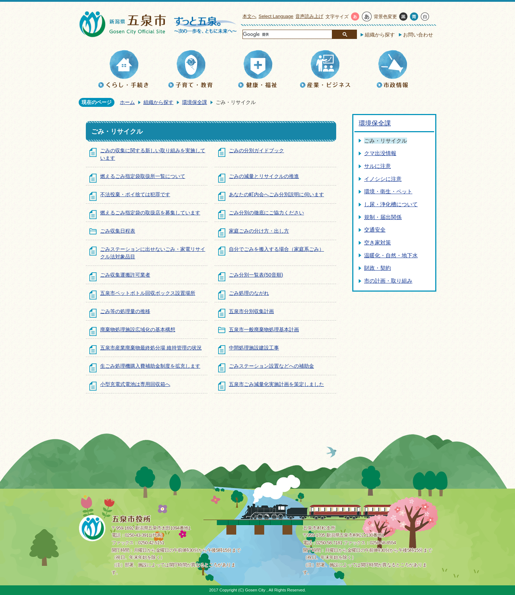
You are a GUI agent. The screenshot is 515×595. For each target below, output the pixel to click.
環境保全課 (194, 102)
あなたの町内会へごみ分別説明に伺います (276, 194)
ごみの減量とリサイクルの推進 (264, 176)
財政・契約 (377, 268)
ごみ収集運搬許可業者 (125, 275)
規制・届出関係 (383, 217)
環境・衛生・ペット (388, 191)
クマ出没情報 (380, 153)
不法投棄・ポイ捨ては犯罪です (135, 194)
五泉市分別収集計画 (251, 311)
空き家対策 (377, 242)
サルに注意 (377, 166)
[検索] (287, 34)
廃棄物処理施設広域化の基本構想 (137, 329)
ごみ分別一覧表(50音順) (256, 275)
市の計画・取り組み (388, 281)
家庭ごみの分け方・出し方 (259, 231)
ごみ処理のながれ (249, 293)
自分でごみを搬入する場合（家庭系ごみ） (276, 249)
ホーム (127, 102)
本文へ (249, 16)
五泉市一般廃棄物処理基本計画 (264, 329)
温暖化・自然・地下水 (391, 255)
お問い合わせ (418, 35)
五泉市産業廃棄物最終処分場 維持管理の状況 (151, 348)
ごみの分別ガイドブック (256, 150)
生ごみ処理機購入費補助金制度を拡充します (150, 366)
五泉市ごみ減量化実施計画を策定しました (276, 384)
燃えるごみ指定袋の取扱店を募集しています (150, 212)
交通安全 (375, 230)
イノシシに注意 (383, 179)
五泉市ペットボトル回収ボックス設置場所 (147, 293)
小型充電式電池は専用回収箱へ (135, 384)
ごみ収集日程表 (117, 231)
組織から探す (380, 35)
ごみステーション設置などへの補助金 (271, 366)
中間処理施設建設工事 (254, 348)
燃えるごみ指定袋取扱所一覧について (142, 176)
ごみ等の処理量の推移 (125, 311)
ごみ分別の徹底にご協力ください (266, 212)
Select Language (276, 16)
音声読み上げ (309, 16)
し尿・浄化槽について (391, 204)
